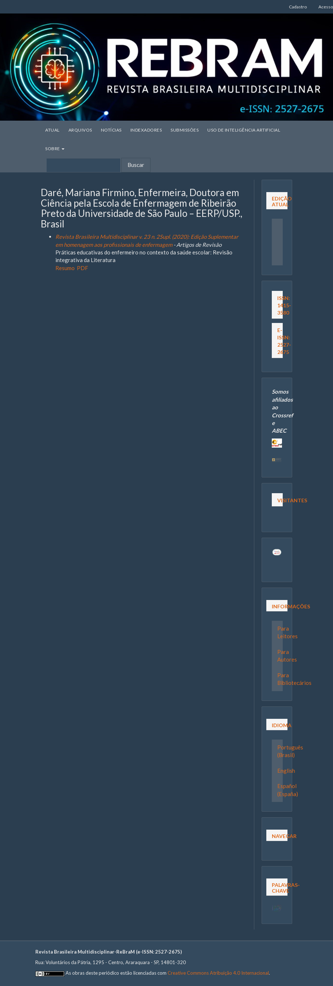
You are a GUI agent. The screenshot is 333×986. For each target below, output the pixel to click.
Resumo (65, 268)
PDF (82, 268)
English (286, 770)
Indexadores (146, 130)
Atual (52, 130)
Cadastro (298, 6)
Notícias (111, 130)
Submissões (185, 130)
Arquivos (80, 130)
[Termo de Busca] (83, 165)
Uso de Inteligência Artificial (243, 130)
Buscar (136, 164)
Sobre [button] (54, 148)
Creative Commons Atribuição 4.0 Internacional (218, 973)
